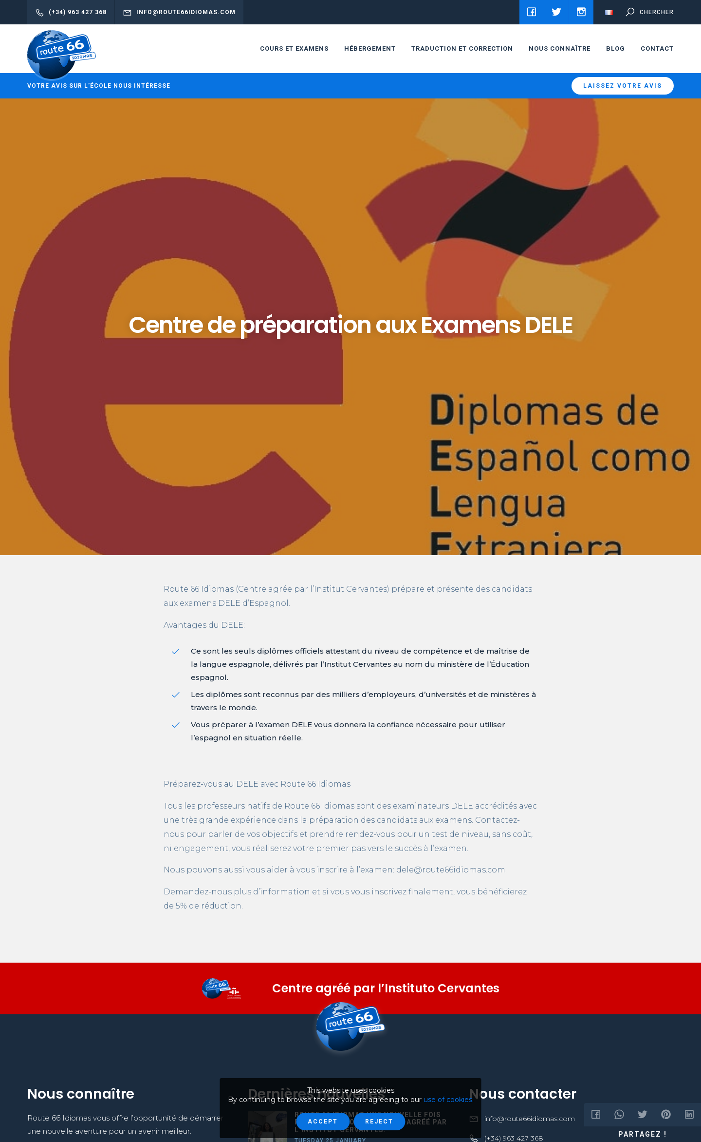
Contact (657, 48)
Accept (323, 1121)
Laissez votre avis (622, 85)
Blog (615, 48)
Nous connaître (559, 48)
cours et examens (294, 48)
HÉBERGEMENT (370, 48)
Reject (379, 1121)
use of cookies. (449, 1099)
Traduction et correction (462, 48)
